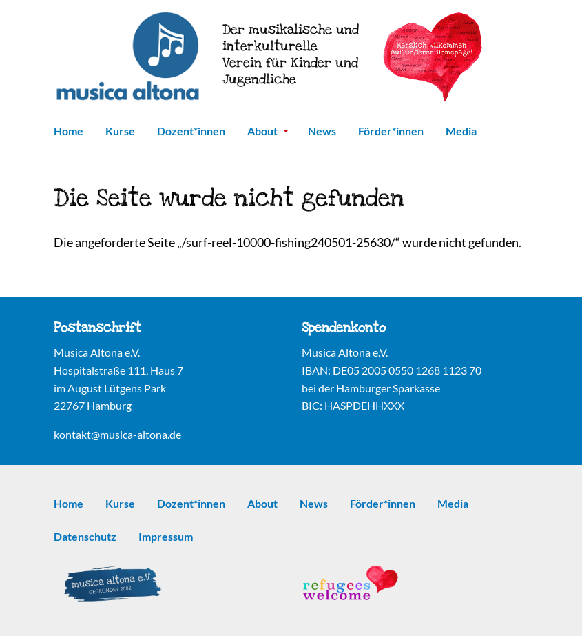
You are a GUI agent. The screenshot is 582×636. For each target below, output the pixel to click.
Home (68, 130)
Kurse (120, 130)
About (268, 130)
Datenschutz (85, 536)
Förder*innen (391, 130)
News (322, 130)
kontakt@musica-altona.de (117, 434)
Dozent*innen (191, 130)
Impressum (165, 536)
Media (461, 130)
